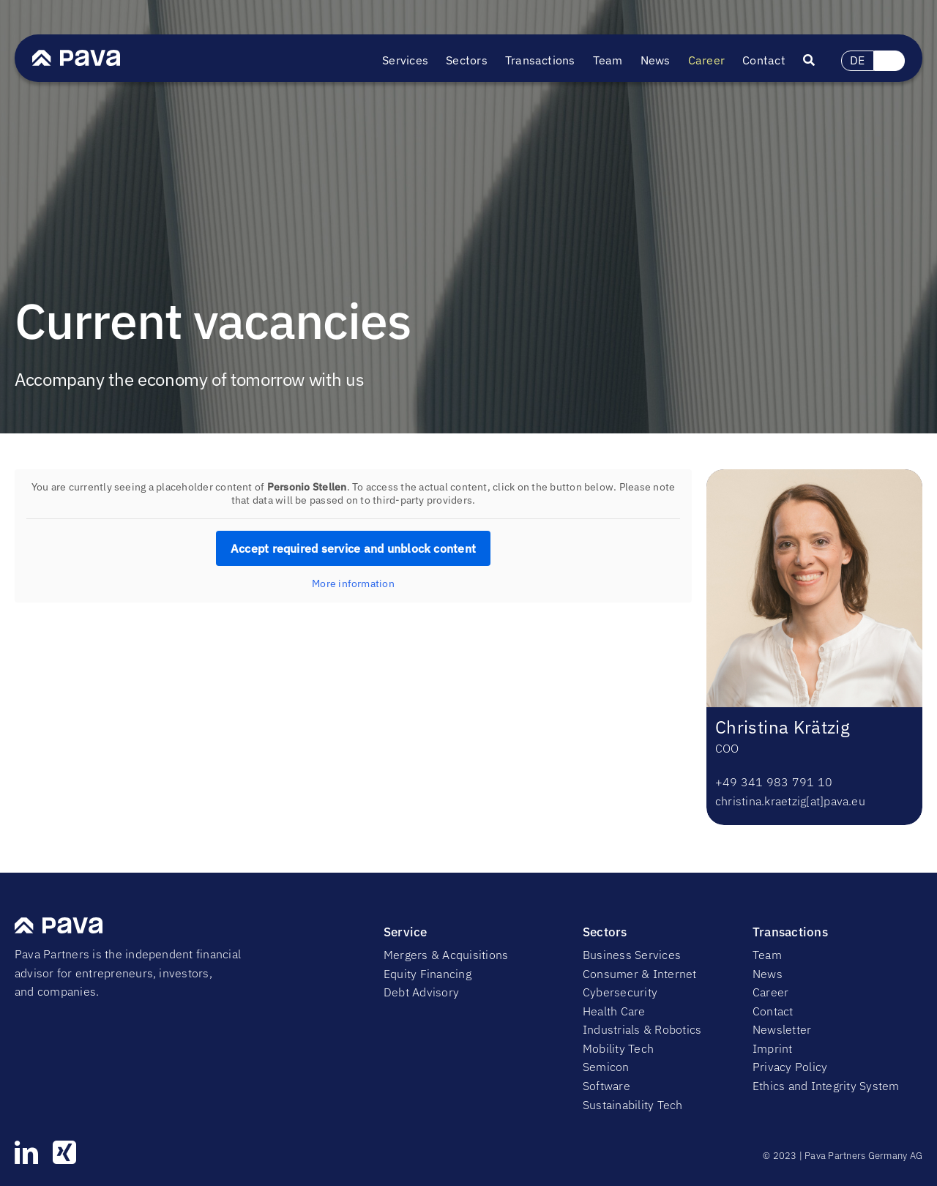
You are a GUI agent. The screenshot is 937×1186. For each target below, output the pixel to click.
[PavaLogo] (76, 55)
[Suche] (817, 60)
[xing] (64, 1152)
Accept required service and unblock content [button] (353, 548)
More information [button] (353, 584)
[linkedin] (26, 1152)
